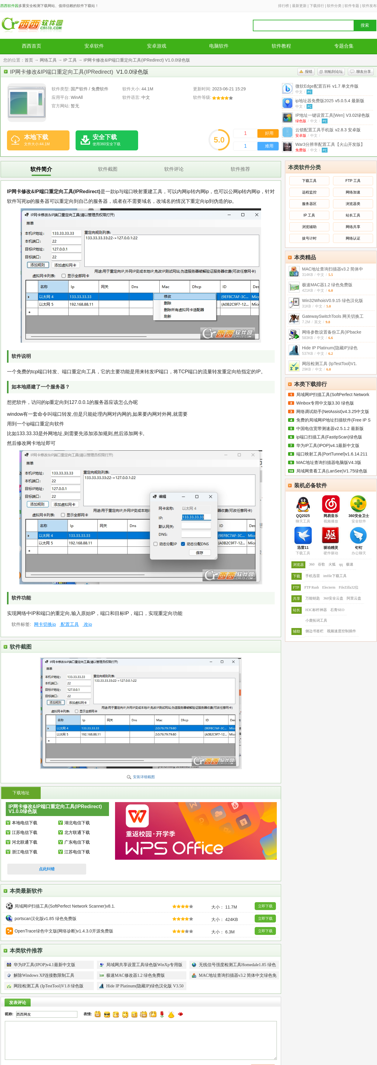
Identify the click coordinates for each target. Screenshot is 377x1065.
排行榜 (283, 6)
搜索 (365, 25)
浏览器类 (353, 204)
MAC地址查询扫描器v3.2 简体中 (332, 269)
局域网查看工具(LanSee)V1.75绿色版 (331, 471)
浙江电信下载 (24, 851)
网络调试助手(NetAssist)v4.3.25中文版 (332, 411)
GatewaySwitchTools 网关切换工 (333, 316)
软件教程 (281, 46)
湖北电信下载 (77, 822)
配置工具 (69, 624)
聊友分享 (363, 71)
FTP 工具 (353, 181)
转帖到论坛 (333, 71)
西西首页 (31, 46)
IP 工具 (70, 60)
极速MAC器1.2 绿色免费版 (327, 284)
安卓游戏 (156, 46)
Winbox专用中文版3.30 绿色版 (325, 403)
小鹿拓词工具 (316, 620)
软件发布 (369, 6)
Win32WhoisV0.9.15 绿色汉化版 (332, 300)
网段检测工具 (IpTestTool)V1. (329, 363)
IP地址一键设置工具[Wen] (332, 115)
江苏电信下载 (24, 832)
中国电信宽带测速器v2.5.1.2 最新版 (330, 428)
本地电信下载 (24, 822)
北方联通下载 (77, 832)
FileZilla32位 (348, 587)
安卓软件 (94, 46)
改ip (87, 624)
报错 (308, 71)
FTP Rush (311, 587)
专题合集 (344, 46)
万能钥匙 (312, 598)
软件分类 (334, 6)
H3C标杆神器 (316, 610)
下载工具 (309, 181)
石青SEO (337, 610)
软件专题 (352, 6)
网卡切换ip (45, 624)
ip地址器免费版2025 (329, 100)
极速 (349, 564)
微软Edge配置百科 (326, 86)
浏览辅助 (309, 227)
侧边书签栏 (314, 631)
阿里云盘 (354, 598)
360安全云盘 (333, 598)
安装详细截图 (144, 777)
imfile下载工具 (335, 576)
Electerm (328, 587)
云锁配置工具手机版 (328, 129)
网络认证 (353, 238)
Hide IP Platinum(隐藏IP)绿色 (330, 347)
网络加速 (353, 192)
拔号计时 (309, 238)
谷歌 (321, 564)
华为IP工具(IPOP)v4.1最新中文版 (327, 445)
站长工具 (353, 215)
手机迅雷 (312, 576)
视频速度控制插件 (341, 631)
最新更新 (299, 6)
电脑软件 (219, 46)
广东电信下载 (77, 842)
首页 (29, 60)
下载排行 (317, 6)
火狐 (332, 564)
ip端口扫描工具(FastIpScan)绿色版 (329, 437)
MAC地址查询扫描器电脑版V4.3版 (328, 462)
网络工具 (48, 60)
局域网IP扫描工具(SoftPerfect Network (332, 394)
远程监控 (309, 192)
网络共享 (353, 227)
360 (311, 564)
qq (341, 564)
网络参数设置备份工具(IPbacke (331, 332)
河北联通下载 (24, 842)
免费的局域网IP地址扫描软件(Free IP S (333, 420)
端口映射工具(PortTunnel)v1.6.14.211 (331, 454)
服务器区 (309, 204)
